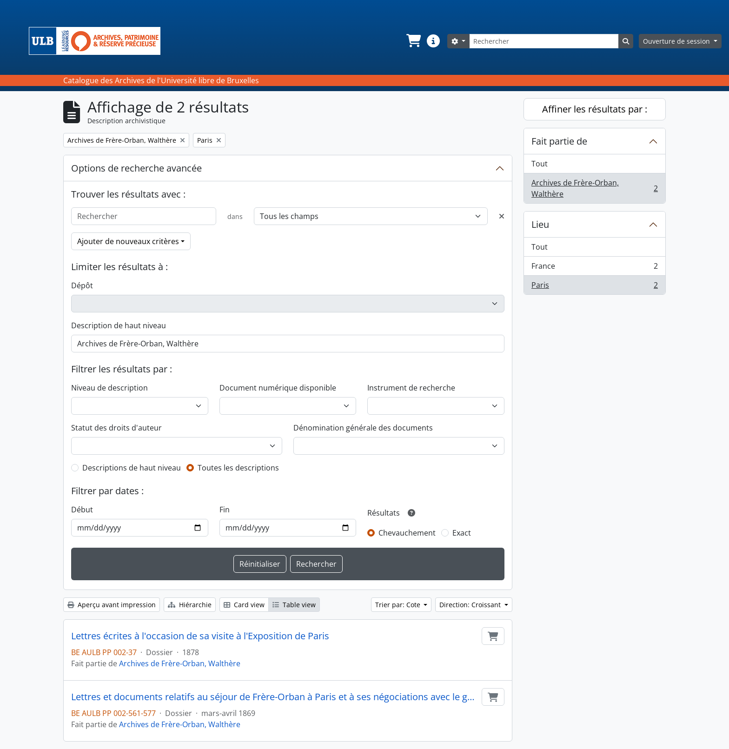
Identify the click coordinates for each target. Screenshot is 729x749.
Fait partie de (559, 141)
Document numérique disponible (277, 388)
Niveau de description (109, 388)
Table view (294, 604)
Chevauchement (407, 533)
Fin (224, 509)
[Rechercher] (544, 41)
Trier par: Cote (398, 604)
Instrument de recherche (411, 388)
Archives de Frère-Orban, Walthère (179, 663)
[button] (413, 41)
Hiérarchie (190, 604)
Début (82, 509)
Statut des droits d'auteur (116, 428)
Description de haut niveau (118, 325)
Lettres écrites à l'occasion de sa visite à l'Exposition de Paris (200, 636)
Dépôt (82, 285)
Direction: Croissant (471, 604)
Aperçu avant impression (111, 604)
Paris (594, 286)
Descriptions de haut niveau (131, 468)
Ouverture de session (677, 41)
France (594, 268)
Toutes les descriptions (238, 468)
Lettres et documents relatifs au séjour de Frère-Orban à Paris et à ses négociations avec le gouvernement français (274, 697)
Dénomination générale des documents (363, 428)
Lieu (540, 224)
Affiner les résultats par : (594, 109)
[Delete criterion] (501, 216)
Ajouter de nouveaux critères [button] (128, 241)
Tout (539, 164)
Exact (461, 533)
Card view (244, 604)
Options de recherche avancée (136, 168)
